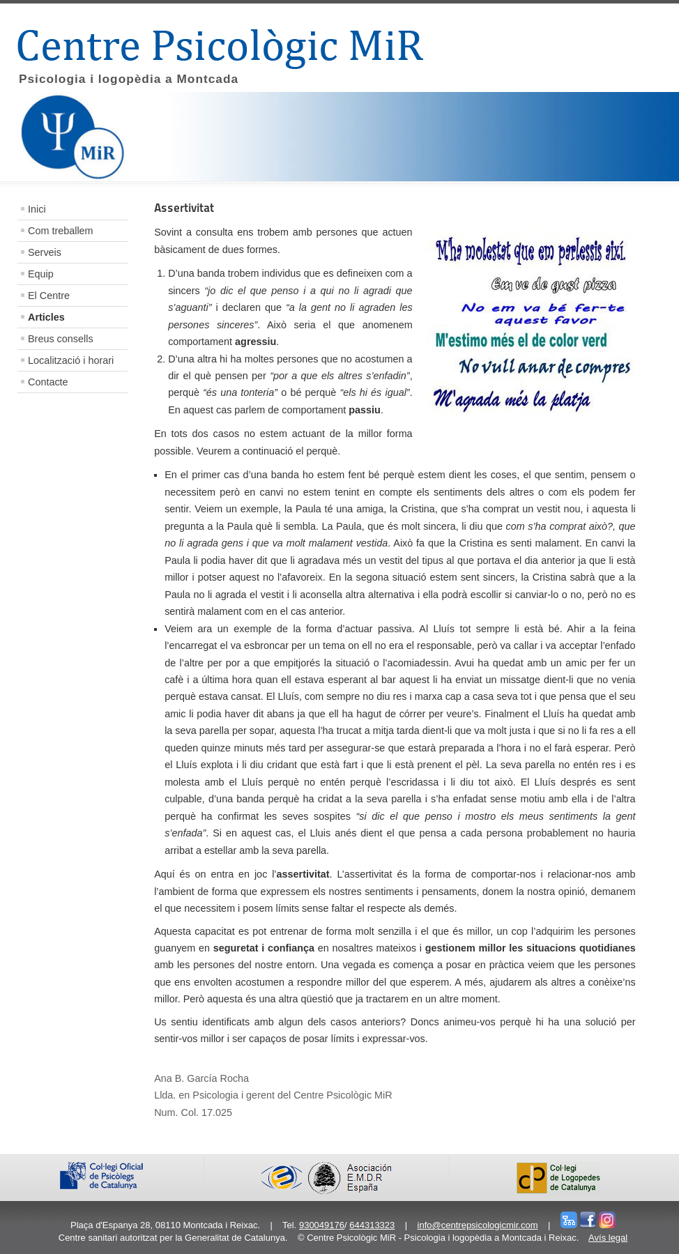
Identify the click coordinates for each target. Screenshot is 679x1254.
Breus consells (60, 338)
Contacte (48, 382)
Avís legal (607, 1237)
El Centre (49, 295)
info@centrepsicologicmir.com (478, 1225)
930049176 (321, 1225)
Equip (41, 274)
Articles (46, 317)
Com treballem (60, 230)
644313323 (372, 1225)
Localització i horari (71, 360)
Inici (37, 209)
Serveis (44, 252)
